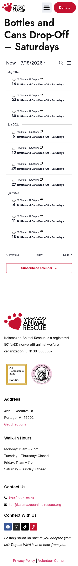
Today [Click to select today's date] (39, 254)
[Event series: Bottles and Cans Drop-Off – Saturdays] (41, 79)
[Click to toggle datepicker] (26, 63)
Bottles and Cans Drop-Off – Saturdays (40, 84)
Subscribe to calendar (36, 268)
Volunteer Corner (51, 560)
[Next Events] (67, 255)
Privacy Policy (24, 560)
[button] (47, 8)
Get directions (15, 424)
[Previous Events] (13, 255)
